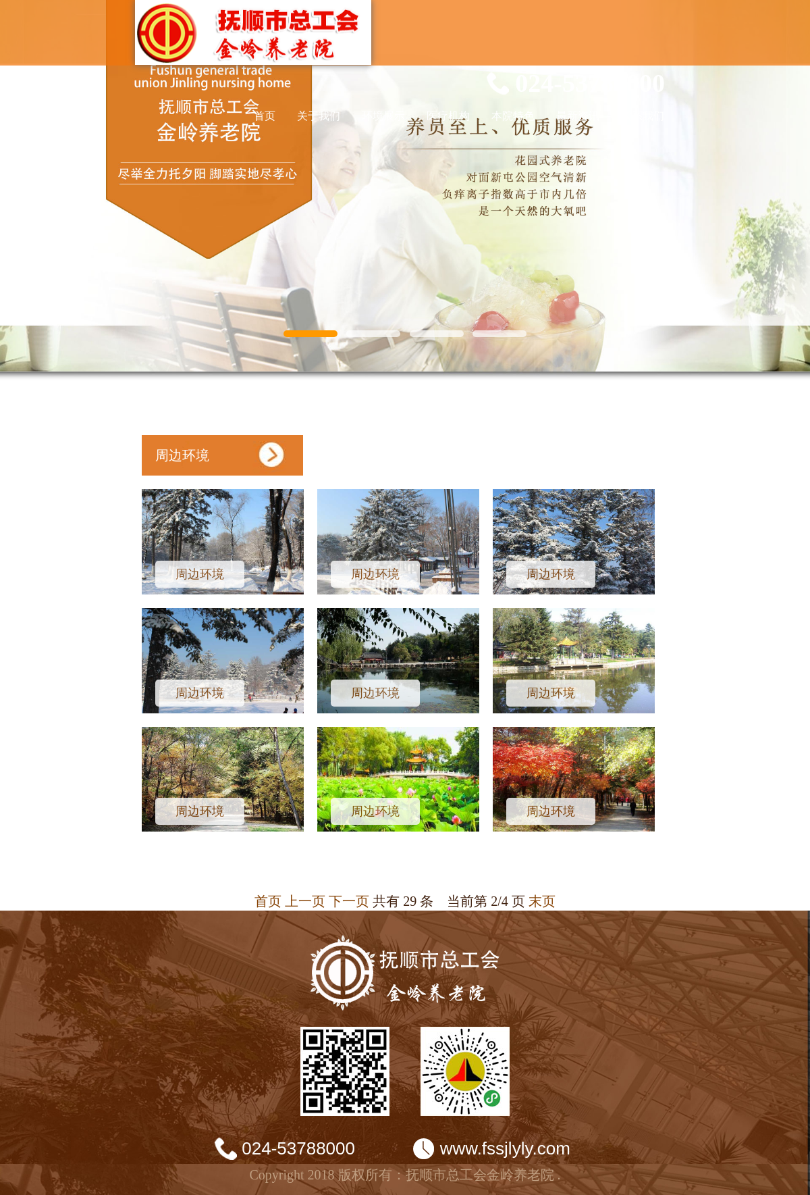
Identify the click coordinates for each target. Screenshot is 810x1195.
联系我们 (642, 116)
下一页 (349, 901)
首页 (264, 116)
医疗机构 (448, 116)
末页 (542, 901)
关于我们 (318, 116)
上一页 (305, 901)
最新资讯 (577, 116)
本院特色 (513, 116)
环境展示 (383, 116)
